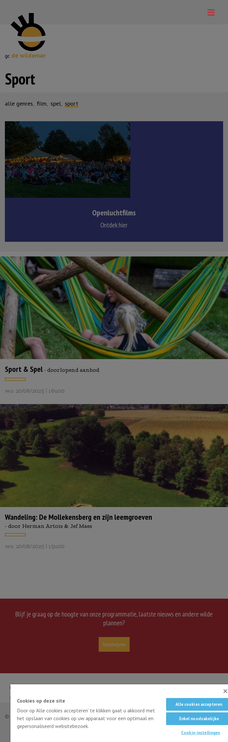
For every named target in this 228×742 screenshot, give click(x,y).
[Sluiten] (225, 691)
